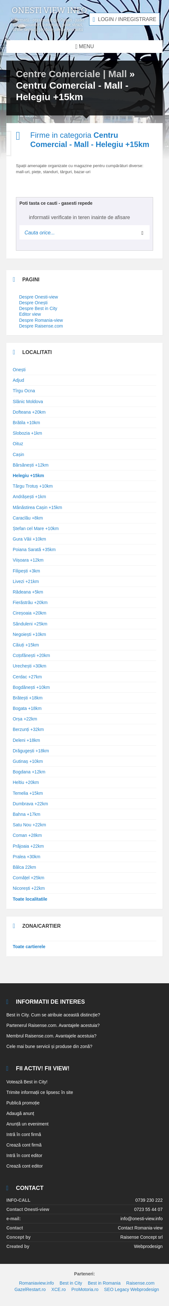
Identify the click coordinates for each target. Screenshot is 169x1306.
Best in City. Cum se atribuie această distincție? (53, 1014)
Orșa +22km (25, 718)
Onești (19, 369)
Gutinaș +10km (28, 761)
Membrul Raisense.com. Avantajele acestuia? (51, 1035)
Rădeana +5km (28, 591)
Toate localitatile (30, 899)
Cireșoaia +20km (29, 613)
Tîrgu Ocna (24, 390)
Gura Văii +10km (29, 539)
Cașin (18, 454)
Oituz (18, 443)
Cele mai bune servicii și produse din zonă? (49, 1046)
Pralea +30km (26, 856)
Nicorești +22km (29, 888)
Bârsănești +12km (30, 465)
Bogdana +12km (29, 771)
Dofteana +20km (29, 412)
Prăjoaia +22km (28, 846)
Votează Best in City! (26, 1081)
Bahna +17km (26, 814)
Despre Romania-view (41, 320)
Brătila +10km (26, 422)
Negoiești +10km (29, 634)
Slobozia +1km (27, 433)
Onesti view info (49, 10)
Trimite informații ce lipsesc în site (39, 1092)
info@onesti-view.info (141, 1218)
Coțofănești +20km (31, 655)
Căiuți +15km (26, 644)
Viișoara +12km (28, 560)
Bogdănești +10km (31, 687)
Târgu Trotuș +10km (33, 486)
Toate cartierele (29, 946)
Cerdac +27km (27, 676)
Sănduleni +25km (30, 623)
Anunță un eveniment (27, 1123)
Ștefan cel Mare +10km (36, 528)
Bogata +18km (27, 708)
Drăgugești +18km (31, 750)
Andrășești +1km (29, 496)
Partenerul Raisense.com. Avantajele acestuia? (53, 1025)
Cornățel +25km (28, 877)
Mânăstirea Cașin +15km (37, 507)
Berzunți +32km (28, 729)
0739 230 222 (149, 1200)
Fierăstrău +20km (30, 602)
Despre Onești (33, 302)
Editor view (30, 314)
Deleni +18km (26, 740)
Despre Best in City (38, 308)
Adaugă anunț (20, 1113)
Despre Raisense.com (41, 325)
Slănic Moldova (28, 401)
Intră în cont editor (24, 1155)
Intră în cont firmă (23, 1134)
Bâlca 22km (24, 867)
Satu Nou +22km (29, 824)
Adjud (18, 380)
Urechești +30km (29, 665)
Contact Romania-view (140, 1227)
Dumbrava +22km (30, 803)
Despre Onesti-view (38, 296)
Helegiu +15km (28, 475)
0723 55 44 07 (148, 1209)
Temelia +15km (28, 793)
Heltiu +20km (26, 782)
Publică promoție (22, 1102)
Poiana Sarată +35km (34, 549)
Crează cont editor (24, 1166)
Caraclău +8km (28, 517)
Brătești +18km (28, 697)
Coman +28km (27, 835)
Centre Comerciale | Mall (71, 74)
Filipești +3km (26, 570)
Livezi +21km (26, 581)
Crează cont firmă (23, 1144)
